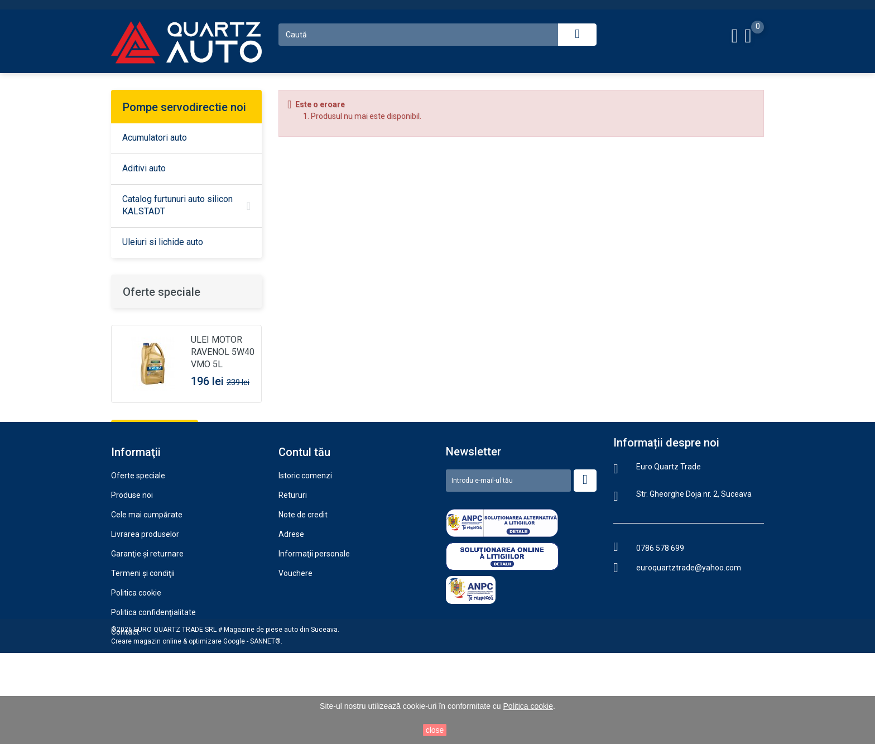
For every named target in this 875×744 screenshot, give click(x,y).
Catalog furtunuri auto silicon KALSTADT (177, 205)
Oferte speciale (161, 292)
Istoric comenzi (305, 535)
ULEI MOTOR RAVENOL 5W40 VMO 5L (222, 351)
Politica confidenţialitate (153, 672)
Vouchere (295, 633)
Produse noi (132, 555)
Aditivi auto (144, 168)
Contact (125, 692)
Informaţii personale (314, 613)
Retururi (292, 555)
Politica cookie (136, 653)
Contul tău (304, 512)
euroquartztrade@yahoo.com (688, 627)
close (435, 730)
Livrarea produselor (145, 594)
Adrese (291, 594)
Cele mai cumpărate (146, 574)
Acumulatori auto (154, 137)
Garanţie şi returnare (147, 613)
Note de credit (303, 574)
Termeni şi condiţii (143, 633)
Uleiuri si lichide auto (162, 242)
